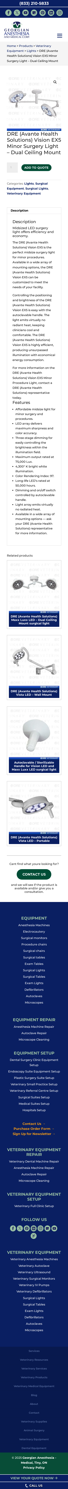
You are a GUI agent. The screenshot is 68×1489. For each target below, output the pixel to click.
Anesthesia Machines (34, 927)
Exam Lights (34, 985)
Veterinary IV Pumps (34, 1287)
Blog (34, 1397)
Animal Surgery (34, 1432)
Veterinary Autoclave (34, 1268)
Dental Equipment (34, 1450)
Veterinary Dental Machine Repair (34, 1163)
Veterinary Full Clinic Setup (34, 1208)
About (34, 1406)
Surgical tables (34, 959)
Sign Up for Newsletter (34, 1136)
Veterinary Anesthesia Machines (34, 1261)
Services (34, 1353)
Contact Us (34, 875)
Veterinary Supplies (34, 1423)
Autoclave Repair (34, 1035)
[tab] (34, 211)
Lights (29, 183)
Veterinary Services (34, 1370)
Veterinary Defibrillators (34, 1293)
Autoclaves (34, 998)
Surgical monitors (34, 940)
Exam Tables (34, 966)
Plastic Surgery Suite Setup (34, 1080)
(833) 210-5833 (34, 3)
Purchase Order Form (34, 1131)
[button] (60, 36)
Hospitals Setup (34, 1112)
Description (19, 210)
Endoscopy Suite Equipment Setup (34, 1073)
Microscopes (34, 1004)
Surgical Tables (34, 979)
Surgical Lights (36, 188)
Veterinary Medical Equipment (34, 1388)
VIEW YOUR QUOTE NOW (34, 1478)
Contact (34, 1415)
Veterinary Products (34, 1379)
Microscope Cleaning (34, 1042)
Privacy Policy (34, 1470)
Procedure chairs (34, 946)
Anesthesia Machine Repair (34, 1029)
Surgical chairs (34, 953)
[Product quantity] (12, 167)
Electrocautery (34, 934)
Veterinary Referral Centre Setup (34, 1093)
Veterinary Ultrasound (34, 1274)
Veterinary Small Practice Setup (34, 1086)
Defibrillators (34, 992)
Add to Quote (36, 167)
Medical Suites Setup (34, 1106)
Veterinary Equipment (24, 193)
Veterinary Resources (34, 1362)
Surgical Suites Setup (34, 1099)
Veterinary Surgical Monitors (34, 1281)
